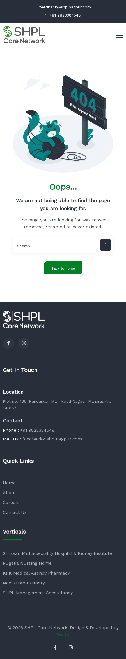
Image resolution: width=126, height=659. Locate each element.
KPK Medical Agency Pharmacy (36, 573)
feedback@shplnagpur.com (63, 7)
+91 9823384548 (63, 15)
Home (9, 482)
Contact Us (15, 512)
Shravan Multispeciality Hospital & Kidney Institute (57, 553)
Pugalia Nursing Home (27, 563)
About (9, 492)
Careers (11, 502)
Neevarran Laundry (24, 583)
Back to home (63, 268)
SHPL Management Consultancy (38, 592)
